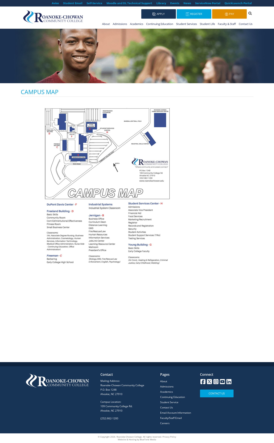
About (106, 24)
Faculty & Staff (227, 24)
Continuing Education (159, 24)
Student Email (72, 3)
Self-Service (94, 3)
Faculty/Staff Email (171, 418)
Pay (229, 14)
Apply (158, 14)
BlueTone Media (148, 439)
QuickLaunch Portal (238, 3)
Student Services (186, 24)
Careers (165, 423)
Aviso (55, 3)
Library (161, 3)
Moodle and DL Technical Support (129, 3)
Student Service (169, 402)
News (187, 3)
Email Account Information (175, 413)
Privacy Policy (169, 436)
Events (174, 3)
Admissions (120, 24)
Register (194, 14)
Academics (136, 24)
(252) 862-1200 (109, 418)
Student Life (207, 24)
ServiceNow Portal (207, 3)
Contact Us (245, 24)
